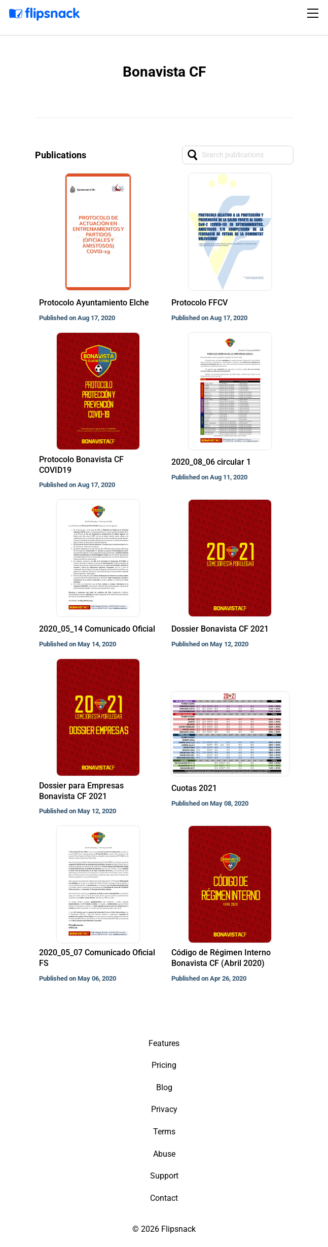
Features (164, 1043)
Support (164, 1176)
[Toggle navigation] (314, 13)
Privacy (164, 1109)
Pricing (164, 1065)
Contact (164, 1198)
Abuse (164, 1154)
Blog (164, 1087)
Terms (164, 1131)
